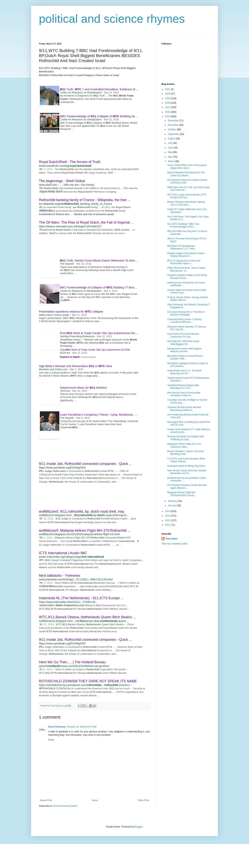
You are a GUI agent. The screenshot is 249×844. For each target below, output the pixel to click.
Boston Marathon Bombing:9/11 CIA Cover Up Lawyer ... (185, 174)
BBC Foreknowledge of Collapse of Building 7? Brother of (105, 287)
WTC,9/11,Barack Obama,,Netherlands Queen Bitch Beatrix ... (87, 617)
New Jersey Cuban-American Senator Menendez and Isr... (186, 472)
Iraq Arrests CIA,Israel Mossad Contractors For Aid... (183, 335)
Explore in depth (70, 356)
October (172, 129)
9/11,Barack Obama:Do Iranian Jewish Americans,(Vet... (187, 181)
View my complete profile (174, 543)
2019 (168, 98)
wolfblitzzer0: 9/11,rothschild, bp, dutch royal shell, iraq (81, 511)
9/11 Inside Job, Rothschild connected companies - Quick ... (85, 464)
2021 (168, 89)
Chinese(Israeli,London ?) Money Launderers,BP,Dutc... (184, 320)
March (171, 161)
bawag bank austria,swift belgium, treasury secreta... (184, 350)
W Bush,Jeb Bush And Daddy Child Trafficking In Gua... (185, 438)
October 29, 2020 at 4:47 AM (81, 726)
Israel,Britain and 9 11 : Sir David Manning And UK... (184, 372)
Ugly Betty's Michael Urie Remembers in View (75, 366)
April (170, 156)
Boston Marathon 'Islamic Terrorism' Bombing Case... (185, 452)
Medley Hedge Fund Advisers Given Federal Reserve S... (185, 254)
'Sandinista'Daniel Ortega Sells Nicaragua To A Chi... (183, 386)
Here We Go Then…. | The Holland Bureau (72, 662)
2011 (168, 525)
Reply (51, 739)
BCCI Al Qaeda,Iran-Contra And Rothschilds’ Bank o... (183, 262)
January (172, 505)
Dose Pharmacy (57, 726)
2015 (168, 116)
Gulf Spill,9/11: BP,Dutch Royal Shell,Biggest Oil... (183, 342)
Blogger (138, 826)
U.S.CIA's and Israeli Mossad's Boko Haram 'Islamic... (186, 460)
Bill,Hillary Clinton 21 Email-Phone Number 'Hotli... (185, 357)
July (170, 143)
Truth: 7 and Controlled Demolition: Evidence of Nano (103, 89)
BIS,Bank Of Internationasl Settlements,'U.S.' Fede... (181, 247)
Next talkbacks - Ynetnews (59, 575)
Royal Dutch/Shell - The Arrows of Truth (69, 162)
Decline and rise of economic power (94, 214)
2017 (168, 107)
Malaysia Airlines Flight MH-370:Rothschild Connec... (181, 494)
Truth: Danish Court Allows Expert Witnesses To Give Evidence (105, 260)
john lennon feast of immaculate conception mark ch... (183, 394)
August (172, 138)
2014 (168, 511)
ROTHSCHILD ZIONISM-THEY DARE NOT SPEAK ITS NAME (88, 681)
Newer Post (46, 800)
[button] (40, 169)
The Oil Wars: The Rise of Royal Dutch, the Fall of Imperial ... (86, 222)
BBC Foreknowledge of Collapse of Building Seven (101, 116)
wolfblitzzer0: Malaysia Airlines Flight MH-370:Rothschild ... (84, 530)
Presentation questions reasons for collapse (71, 311)
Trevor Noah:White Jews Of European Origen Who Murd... (187, 166)
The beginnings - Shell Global (62, 181)
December (173, 120)
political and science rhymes (112, 18)
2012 (168, 520)
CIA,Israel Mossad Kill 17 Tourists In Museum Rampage (186, 313)
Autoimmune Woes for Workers (83, 387)
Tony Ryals (171, 538)
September (174, 134)
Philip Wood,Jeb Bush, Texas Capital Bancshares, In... (186, 269)
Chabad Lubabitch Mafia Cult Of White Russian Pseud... (187, 276)
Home (95, 800)
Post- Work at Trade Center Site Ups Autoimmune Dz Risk (95, 349)
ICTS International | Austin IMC (63, 553)
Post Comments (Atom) (65, 806)
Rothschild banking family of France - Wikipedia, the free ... (84, 200)
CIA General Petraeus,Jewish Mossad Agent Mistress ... (187, 486)
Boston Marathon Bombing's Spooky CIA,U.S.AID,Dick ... (186, 203)
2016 (168, 112)
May (170, 152)
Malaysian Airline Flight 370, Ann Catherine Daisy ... (184, 445)
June (171, 147)
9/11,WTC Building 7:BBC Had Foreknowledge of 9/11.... (183, 225)
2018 (168, 103)
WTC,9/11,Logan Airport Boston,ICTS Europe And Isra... (186, 196)
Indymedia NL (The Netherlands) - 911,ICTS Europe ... (81, 598)
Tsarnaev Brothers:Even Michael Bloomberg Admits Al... (184, 408)
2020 (168, 93)
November (173, 125)
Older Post (143, 800)
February (173, 501)
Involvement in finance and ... (55, 214)
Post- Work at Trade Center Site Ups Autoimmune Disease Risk (104, 333)
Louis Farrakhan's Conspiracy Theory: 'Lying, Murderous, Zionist (103, 414)
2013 (168, 515)
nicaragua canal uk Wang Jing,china (186, 466)
